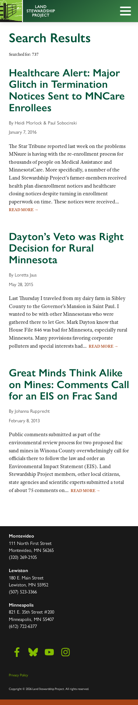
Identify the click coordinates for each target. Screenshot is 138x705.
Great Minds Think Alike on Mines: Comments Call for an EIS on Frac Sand (69, 384)
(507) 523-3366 (23, 591)
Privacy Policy (18, 674)
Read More (24, 209)
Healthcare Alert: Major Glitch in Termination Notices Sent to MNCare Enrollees (67, 90)
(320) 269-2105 (23, 556)
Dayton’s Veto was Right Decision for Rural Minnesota (66, 248)
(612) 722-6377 (23, 625)
